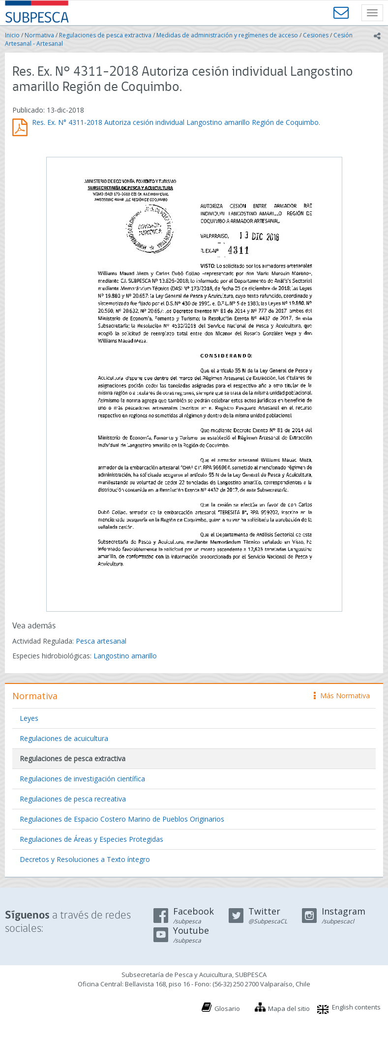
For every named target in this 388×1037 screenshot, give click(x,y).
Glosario (227, 1008)
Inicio (12, 35)
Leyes (29, 718)
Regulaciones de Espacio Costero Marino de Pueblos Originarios (122, 819)
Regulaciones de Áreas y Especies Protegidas (91, 839)
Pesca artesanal (101, 641)
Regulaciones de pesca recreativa (73, 798)
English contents (356, 1007)
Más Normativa (342, 695)
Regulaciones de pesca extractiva (105, 35)
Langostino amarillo (125, 655)
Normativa (39, 35)
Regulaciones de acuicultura (64, 738)
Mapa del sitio (289, 1008)
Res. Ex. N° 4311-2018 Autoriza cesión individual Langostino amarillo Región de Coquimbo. (176, 122)
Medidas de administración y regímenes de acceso (227, 35)
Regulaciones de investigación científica (82, 778)
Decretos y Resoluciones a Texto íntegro (85, 859)
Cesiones (315, 35)
